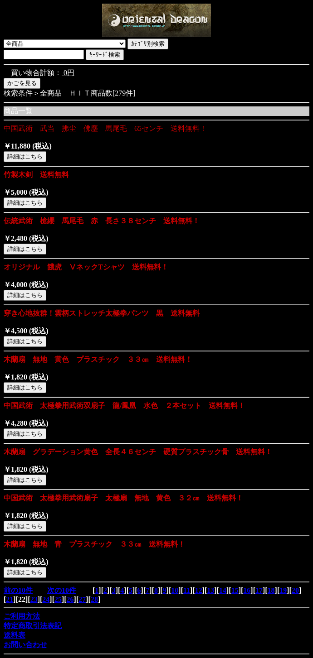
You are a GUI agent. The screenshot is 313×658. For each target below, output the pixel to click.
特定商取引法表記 (33, 625)
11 (186, 590)
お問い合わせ (25, 644)
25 (58, 599)
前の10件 (18, 590)
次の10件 (61, 590)
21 (9, 599)
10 (174, 590)
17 (259, 590)
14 (222, 590)
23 (34, 599)
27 (82, 599)
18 (271, 590)
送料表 (14, 635)
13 (210, 590)
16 (246, 590)
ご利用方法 (22, 616)
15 (235, 590)
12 (198, 590)
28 (94, 599)
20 (295, 590)
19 (283, 590)
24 (45, 599)
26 (70, 599)
